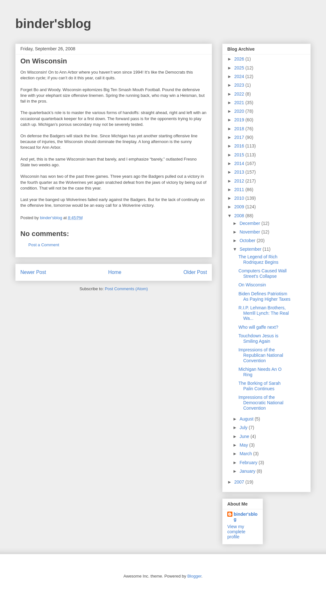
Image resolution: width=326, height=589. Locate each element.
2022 (239, 94)
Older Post (195, 272)
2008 (239, 215)
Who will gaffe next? (258, 327)
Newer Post (33, 272)
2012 (239, 180)
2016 (239, 145)
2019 (239, 119)
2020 (239, 111)
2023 (239, 85)
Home (115, 272)
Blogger (194, 576)
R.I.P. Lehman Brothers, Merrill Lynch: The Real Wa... (263, 313)
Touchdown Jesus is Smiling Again (258, 338)
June (244, 436)
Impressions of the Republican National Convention (260, 355)
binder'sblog (53, 24)
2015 (239, 154)
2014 (239, 163)
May (244, 445)
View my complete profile (236, 531)
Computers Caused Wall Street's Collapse (262, 273)
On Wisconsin (252, 284)
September (250, 249)
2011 (239, 189)
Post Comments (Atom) (126, 288)
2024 (239, 76)
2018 (239, 128)
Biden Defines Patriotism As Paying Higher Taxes (264, 296)
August (246, 418)
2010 (239, 198)
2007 (239, 482)
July (244, 427)
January (248, 471)
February (249, 462)
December (250, 223)
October (248, 240)
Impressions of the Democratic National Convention (260, 403)
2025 (239, 67)
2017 (239, 137)
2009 (239, 206)
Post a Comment (43, 244)
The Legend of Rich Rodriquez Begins (258, 259)
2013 (239, 172)
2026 (239, 58)
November (250, 231)
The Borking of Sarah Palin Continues (259, 386)
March (246, 453)
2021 (239, 102)
